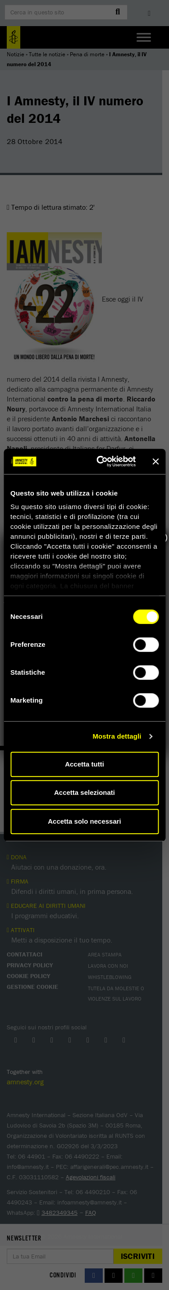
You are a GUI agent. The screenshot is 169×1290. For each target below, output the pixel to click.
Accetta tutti (84, 764)
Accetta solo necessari (84, 821)
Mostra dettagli (116, 736)
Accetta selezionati (84, 792)
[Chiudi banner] (155, 461)
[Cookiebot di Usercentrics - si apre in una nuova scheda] (101, 461)
